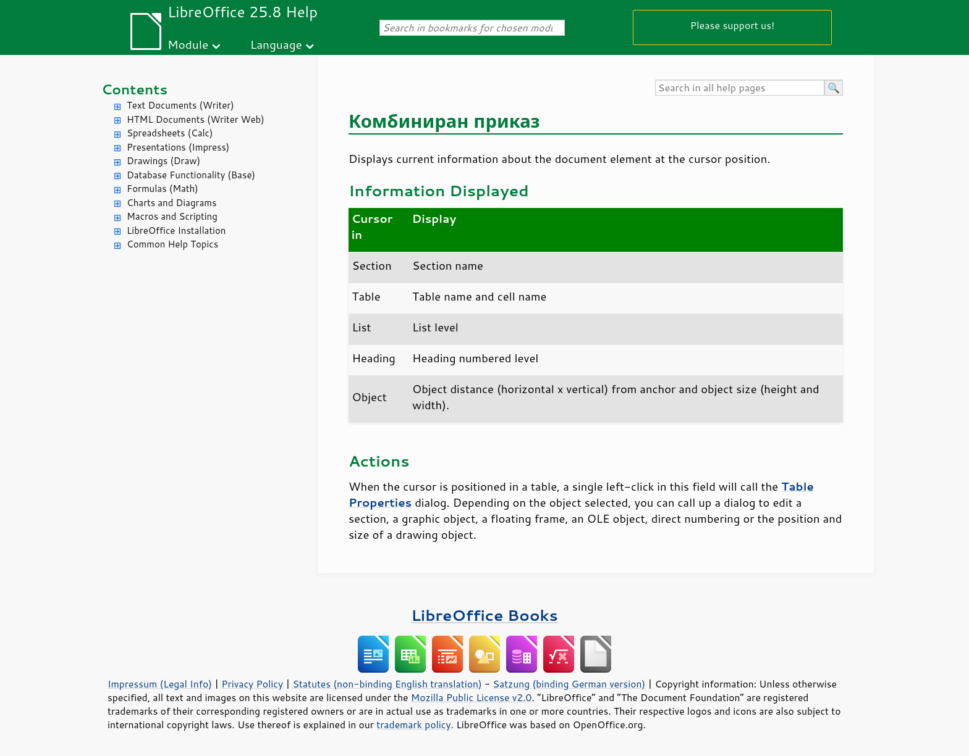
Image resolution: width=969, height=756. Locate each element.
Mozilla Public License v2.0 (471, 697)
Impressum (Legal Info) (160, 684)
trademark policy (413, 724)
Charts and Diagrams (171, 202)
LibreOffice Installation (176, 230)
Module (187, 44)
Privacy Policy (252, 684)
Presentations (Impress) (178, 147)
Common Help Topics (172, 244)
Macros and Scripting (172, 216)
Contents (134, 89)
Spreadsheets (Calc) (170, 133)
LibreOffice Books (484, 615)
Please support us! (732, 25)
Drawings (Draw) (163, 160)
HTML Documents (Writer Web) (195, 119)
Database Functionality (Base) (191, 174)
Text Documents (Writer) (180, 105)
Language (276, 44)
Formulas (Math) (162, 188)
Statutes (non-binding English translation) (386, 684)
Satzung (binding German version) (569, 684)
